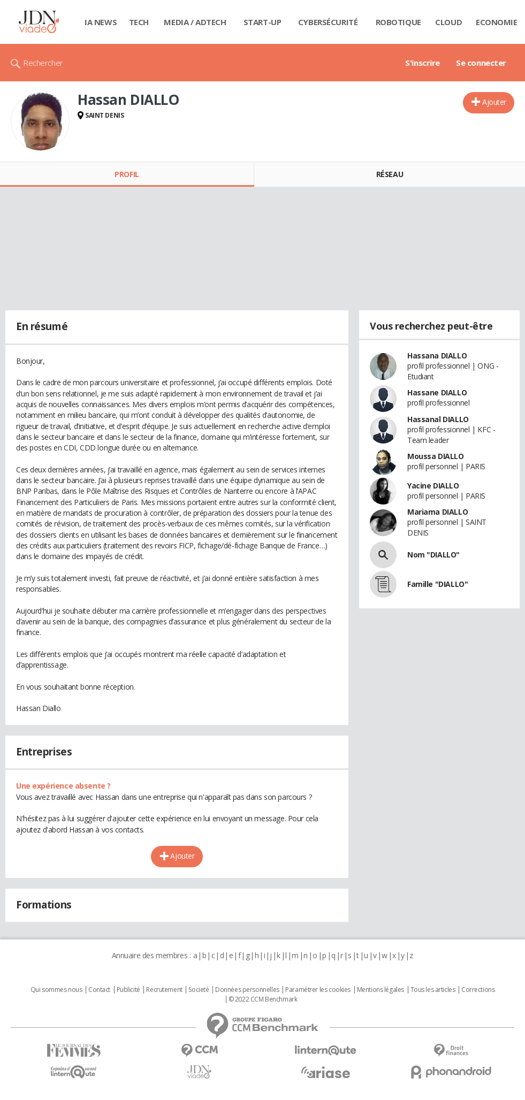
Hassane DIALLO (437, 392)
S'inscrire (422, 62)
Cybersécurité (328, 22)
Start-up (262, 22)
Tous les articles (432, 990)
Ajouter (494, 102)
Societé (198, 990)
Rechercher (43, 62)
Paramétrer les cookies (318, 990)
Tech (139, 22)
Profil (127, 174)
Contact (99, 990)
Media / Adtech (195, 22)
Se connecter (481, 62)
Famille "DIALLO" (437, 584)
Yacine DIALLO (433, 485)
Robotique (398, 22)
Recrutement (164, 990)
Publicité (128, 990)
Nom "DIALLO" (433, 554)
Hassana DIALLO (437, 355)
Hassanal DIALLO (438, 419)
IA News (101, 22)
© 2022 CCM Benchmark (263, 999)
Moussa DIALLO (435, 456)
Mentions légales (380, 990)
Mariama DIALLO (437, 512)
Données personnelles (247, 990)
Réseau (389, 174)
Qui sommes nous (56, 990)
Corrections (477, 990)
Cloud (448, 22)
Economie (497, 22)
